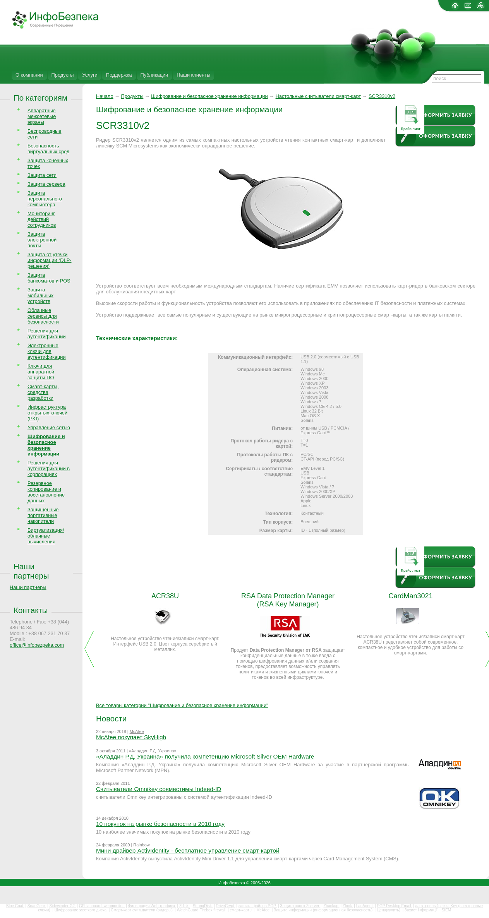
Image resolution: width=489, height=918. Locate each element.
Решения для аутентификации (46, 333)
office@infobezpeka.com (37, 645)
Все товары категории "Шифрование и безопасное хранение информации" (182, 705)
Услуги (89, 75)
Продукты (62, 75)
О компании (29, 75)
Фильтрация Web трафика (152, 906)
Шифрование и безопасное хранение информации (209, 96)
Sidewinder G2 (62, 906)
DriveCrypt (225, 906)
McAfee (137, 731)
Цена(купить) (389, 910)
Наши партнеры (31, 571)
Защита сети (42, 175)
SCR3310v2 (382, 96)
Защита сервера (46, 184)
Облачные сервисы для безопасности (43, 316)
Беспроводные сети (44, 134)
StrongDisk (203, 906)
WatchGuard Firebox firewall (202, 910)
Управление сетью (48, 427)
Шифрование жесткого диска (81, 910)
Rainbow (141, 845)
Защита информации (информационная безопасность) (324, 910)
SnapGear (36, 906)
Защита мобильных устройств (40, 295)
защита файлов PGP (257, 906)
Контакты (31, 610)
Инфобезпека (231, 882)
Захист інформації (422, 910)
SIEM (446, 910)
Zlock (348, 906)
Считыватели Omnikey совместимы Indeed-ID (158, 789)
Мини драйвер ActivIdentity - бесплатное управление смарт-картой (188, 850)
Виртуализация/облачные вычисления (45, 536)
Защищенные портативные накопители (42, 515)
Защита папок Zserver (300, 906)
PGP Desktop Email (394, 906)
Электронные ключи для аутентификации (46, 351)
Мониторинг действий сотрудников (41, 219)
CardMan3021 (410, 596)
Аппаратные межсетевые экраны (41, 116)
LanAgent (365, 906)
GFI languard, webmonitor (102, 906)
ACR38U (165, 596)
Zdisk (184, 906)
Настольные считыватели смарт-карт (318, 96)
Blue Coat (15, 906)
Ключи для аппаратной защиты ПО (40, 371)
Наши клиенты (193, 75)
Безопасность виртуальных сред (48, 148)
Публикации (154, 75)
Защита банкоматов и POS (48, 278)
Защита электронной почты (42, 239)
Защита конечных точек (47, 163)
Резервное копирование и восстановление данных (46, 492)
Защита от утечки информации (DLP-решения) (49, 260)
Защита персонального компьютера (44, 198)
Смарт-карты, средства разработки (43, 392)
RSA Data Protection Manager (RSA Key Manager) (288, 600)
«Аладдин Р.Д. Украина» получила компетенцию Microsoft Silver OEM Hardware (205, 756)
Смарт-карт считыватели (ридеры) (142, 910)
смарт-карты (241, 910)
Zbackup (332, 906)
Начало (104, 96)
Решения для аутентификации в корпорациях (48, 468)
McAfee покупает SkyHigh (131, 737)
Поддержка (119, 75)
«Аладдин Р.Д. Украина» (153, 750)
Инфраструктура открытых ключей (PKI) (47, 412)
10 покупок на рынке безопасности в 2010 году (160, 823)
